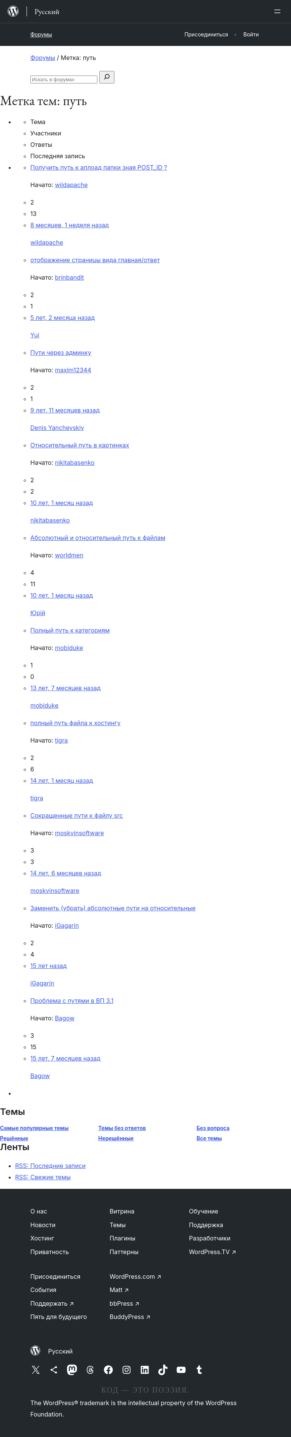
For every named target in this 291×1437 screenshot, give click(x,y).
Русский (60, 1351)
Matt (119, 1290)
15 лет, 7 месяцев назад (65, 1058)
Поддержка (206, 1225)
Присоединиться (55, 1276)
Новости (42, 1225)
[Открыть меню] (279, 11)
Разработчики (209, 1238)
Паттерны (124, 1252)
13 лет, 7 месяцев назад (65, 688)
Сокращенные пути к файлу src (76, 815)
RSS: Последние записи (50, 1165)
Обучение (204, 1211)
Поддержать (52, 1303)
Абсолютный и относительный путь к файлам (97, 537)
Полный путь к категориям (70, 630)
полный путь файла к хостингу (75, 723)
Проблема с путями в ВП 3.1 (71, 1000)
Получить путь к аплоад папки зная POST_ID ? (98, 167)
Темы (118, 1225)
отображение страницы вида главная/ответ (95, 260)
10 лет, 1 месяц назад (61, 503)
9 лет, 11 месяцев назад (65, 410)
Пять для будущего (58, 1317)
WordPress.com (135, 1276)
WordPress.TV (212, 1252)
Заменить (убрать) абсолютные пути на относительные (113, 908)
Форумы (41, 34)
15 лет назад (48, 966)
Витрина (122, 1211)
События (43, 1290)
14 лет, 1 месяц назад (61, 780)
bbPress (124, 1303)
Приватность (49, 1252)
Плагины (122, 1238)
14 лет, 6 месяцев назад (65, 873)
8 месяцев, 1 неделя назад (69, 225)
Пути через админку (60, 352)
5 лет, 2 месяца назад (62, 317)
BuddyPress (130, 1317)
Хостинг (42, 1238)
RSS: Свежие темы (43, 1177)
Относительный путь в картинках (79, 445)
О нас (38, 1211)
